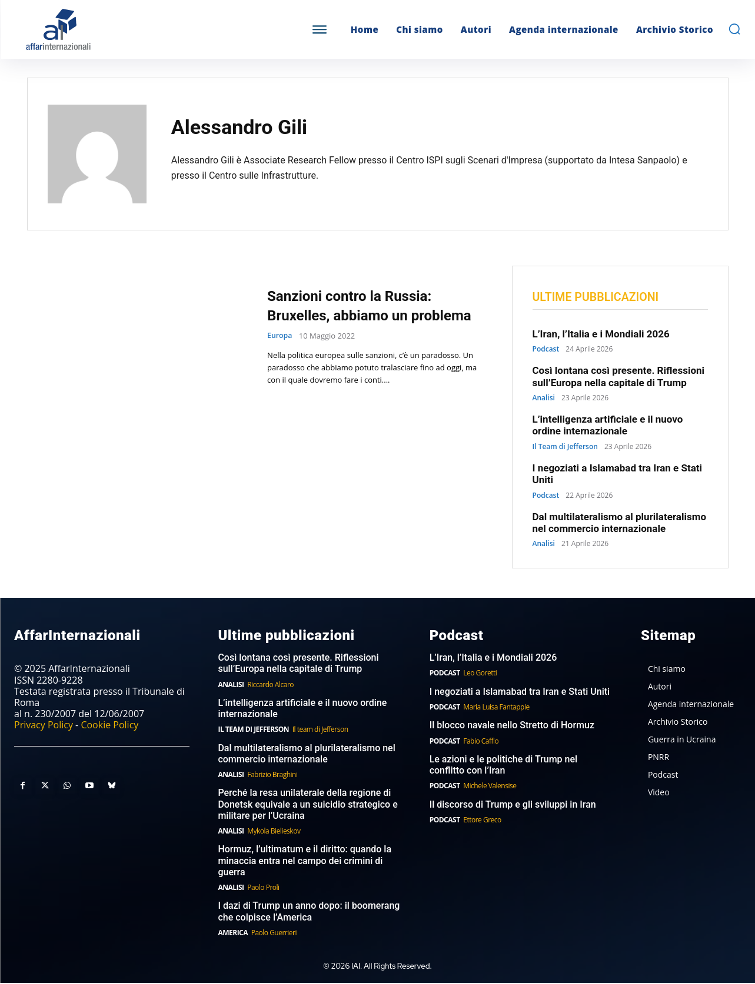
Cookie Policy (109, 726)
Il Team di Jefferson (565, 447)
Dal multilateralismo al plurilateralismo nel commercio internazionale (619, 523)
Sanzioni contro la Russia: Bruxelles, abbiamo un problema (363, 305)
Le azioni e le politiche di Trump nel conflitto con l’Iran (503, 766)
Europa (280, 346)
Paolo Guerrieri (274, 934)
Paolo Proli (263, 888)
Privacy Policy (43, 726)
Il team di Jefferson (320, 731)
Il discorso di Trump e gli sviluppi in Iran (513, 805)
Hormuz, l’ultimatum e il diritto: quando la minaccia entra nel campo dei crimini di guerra (304, 862)
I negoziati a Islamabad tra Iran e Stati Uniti (520, 692)
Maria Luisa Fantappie (496, 708)
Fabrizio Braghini (272, 776)
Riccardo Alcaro (270, 686)
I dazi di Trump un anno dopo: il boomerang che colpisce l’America (309, 913)
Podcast (546, 350)
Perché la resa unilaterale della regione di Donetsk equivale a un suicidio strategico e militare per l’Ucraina (307, 805)
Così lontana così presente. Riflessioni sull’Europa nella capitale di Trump (619, 378)
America (233, 934)
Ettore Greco (482, 821)
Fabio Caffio (480, 742)
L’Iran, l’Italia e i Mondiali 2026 (601, 335)
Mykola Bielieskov (273, 832)
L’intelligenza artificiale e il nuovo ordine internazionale (608, 426)
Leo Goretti (480, 675)
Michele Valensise (489, 787)
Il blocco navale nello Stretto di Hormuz (512, 726)
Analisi (544, 399)
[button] (734, 28)
